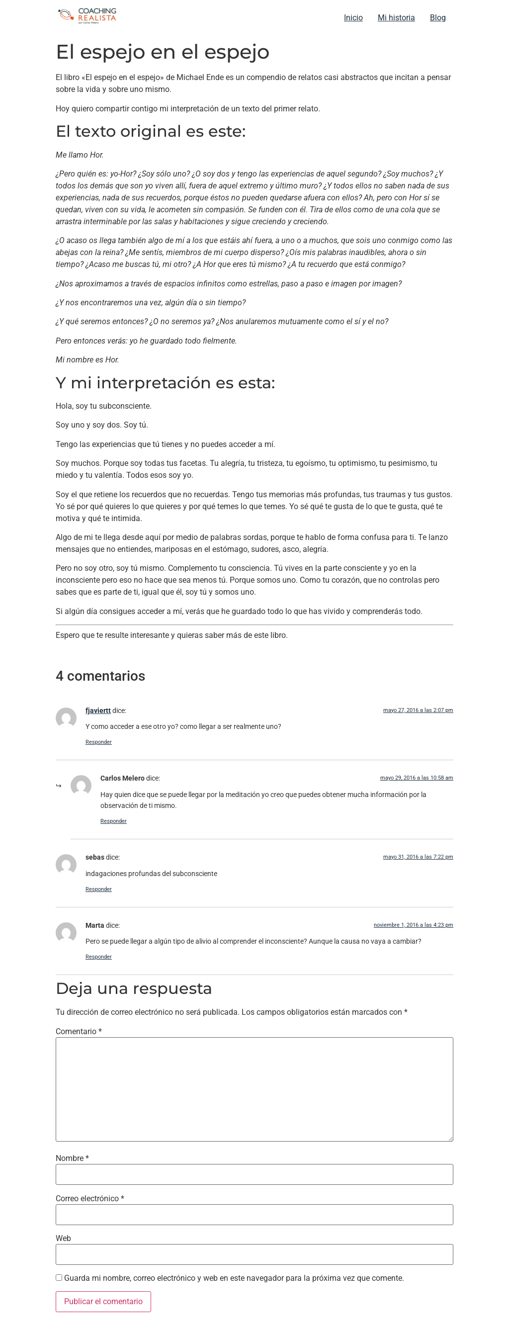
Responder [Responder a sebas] (98, 889)
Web (63, 1239)
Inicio (353, 17)
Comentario (79, 1032)
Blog (438, 17)
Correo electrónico (90, 1199)
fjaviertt (98, 711)
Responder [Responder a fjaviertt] (98, 742)
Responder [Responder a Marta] (98, 957)
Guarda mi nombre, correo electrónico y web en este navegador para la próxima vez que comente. (234, 1278)
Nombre (72, 1158)
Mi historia (396, 17)
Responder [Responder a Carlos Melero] (113, 821)
